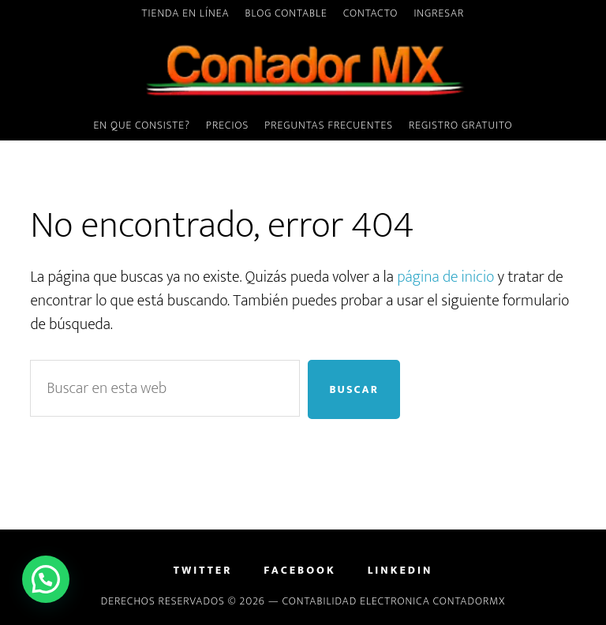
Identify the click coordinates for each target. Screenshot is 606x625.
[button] (45, 579)
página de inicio (445, 277)
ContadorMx (302, 70)
